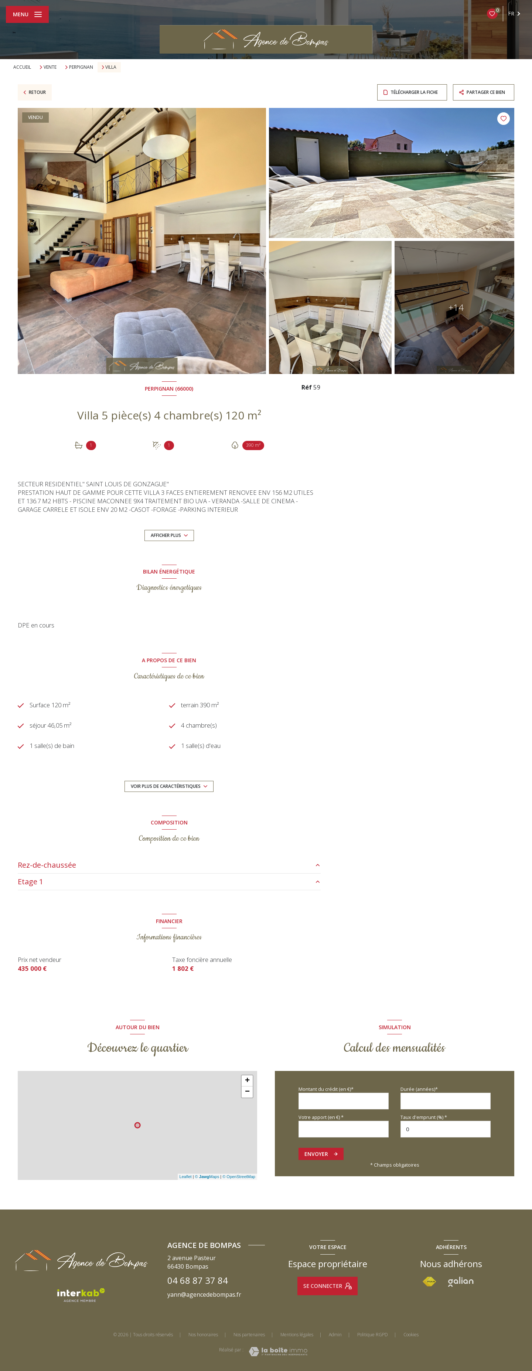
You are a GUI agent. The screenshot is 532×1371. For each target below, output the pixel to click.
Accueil (22, 67)
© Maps (207, 1176)
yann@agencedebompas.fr (204, 1294)
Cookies (411, 1334)
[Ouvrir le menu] (27, 14)
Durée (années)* (419, 1089)
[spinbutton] (445, 1129)
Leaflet (186, 1176)
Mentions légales (296, 1334)
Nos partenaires (249, 1334)
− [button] (247, 1092)
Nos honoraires (203, 1334)
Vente (50, 67)
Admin (335, 1334)
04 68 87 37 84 (197, 1280)
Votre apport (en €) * (321, 1117)
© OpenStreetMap (238, 1176)
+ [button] (247, 1080)
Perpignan (81, 67)
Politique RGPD (372, 1334)
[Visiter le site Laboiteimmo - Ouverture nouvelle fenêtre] (278, 1351)
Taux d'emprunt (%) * (423, 1117)
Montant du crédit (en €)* (326, 1089)
